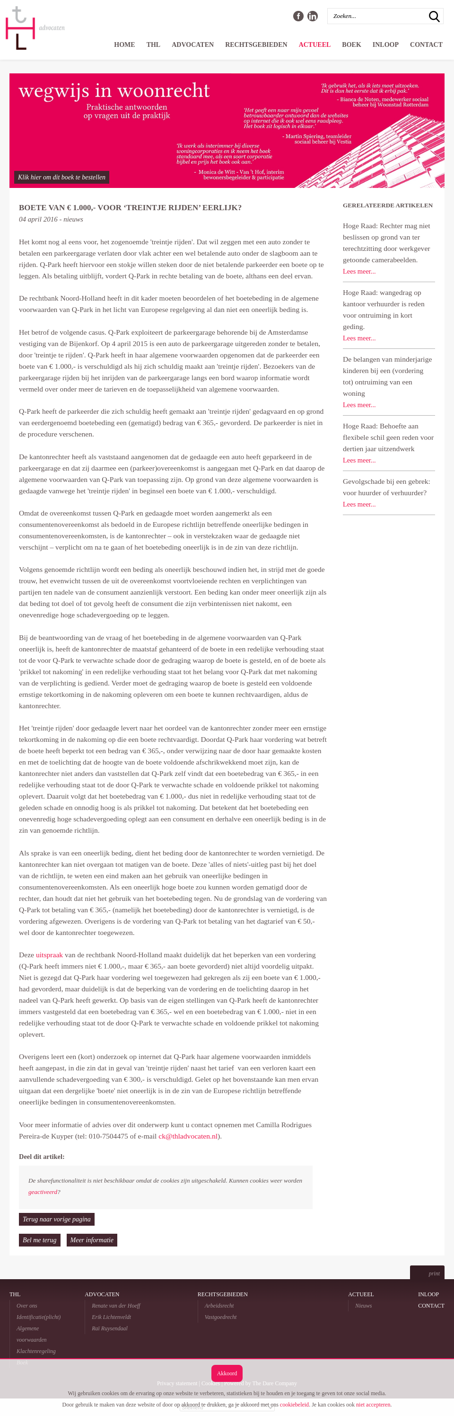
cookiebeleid (294, 1404)
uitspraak (49, 955)
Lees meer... (359, 271)
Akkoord (227, 1373)
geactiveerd (42, 1191)
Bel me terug (40, 1240)
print (434, 1273)
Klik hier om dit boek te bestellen (61, 177)
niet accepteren (373, 1404)
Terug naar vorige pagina (57, 1219)
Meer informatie (92, 1240)
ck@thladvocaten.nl (188, 1136)
